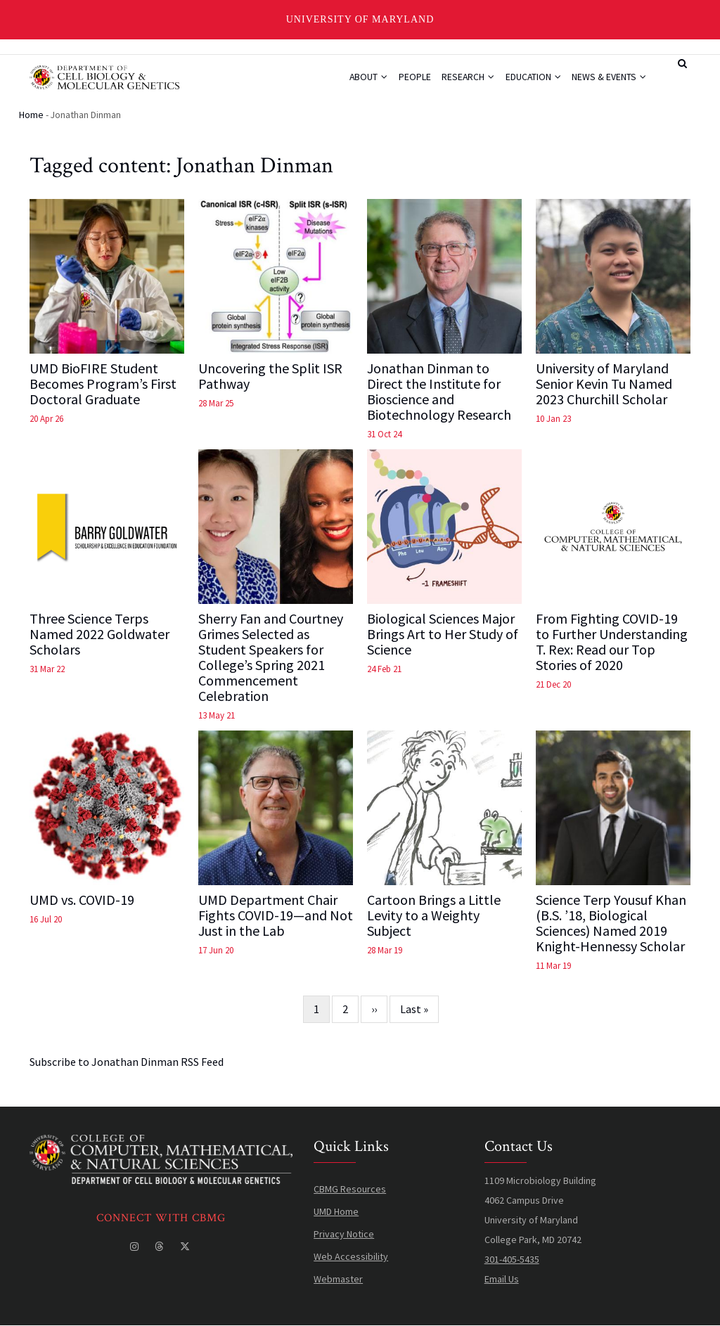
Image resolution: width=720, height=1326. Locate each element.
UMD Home (336, 1212)
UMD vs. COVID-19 (82, 900)
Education (528, 81)
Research (459, 81)
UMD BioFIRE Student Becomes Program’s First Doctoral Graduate (103, 384)
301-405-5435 (511, 1260)
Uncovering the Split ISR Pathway (270, 376)
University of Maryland (360, 19)
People (402, 81)
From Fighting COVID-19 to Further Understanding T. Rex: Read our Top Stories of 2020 (612, 643)
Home (31, 115)
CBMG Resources (350, 1189)
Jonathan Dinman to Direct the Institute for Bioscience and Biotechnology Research (439, 392)
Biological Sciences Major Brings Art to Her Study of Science (442, 635)
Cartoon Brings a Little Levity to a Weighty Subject (434, 916)
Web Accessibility (351, 1257)
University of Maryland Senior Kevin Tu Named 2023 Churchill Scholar (604, 384)
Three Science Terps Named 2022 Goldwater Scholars (99, 635)
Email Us (501, 1279)
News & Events (607, 81)
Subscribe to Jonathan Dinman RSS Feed (127, 1062)
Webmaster (338, 1279)
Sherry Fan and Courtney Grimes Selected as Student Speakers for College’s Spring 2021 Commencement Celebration (270, 658)
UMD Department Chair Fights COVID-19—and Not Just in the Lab (275, 916)
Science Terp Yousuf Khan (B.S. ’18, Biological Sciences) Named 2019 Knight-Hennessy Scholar (611, 924)
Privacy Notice (344, 1234)
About (352, 81)
